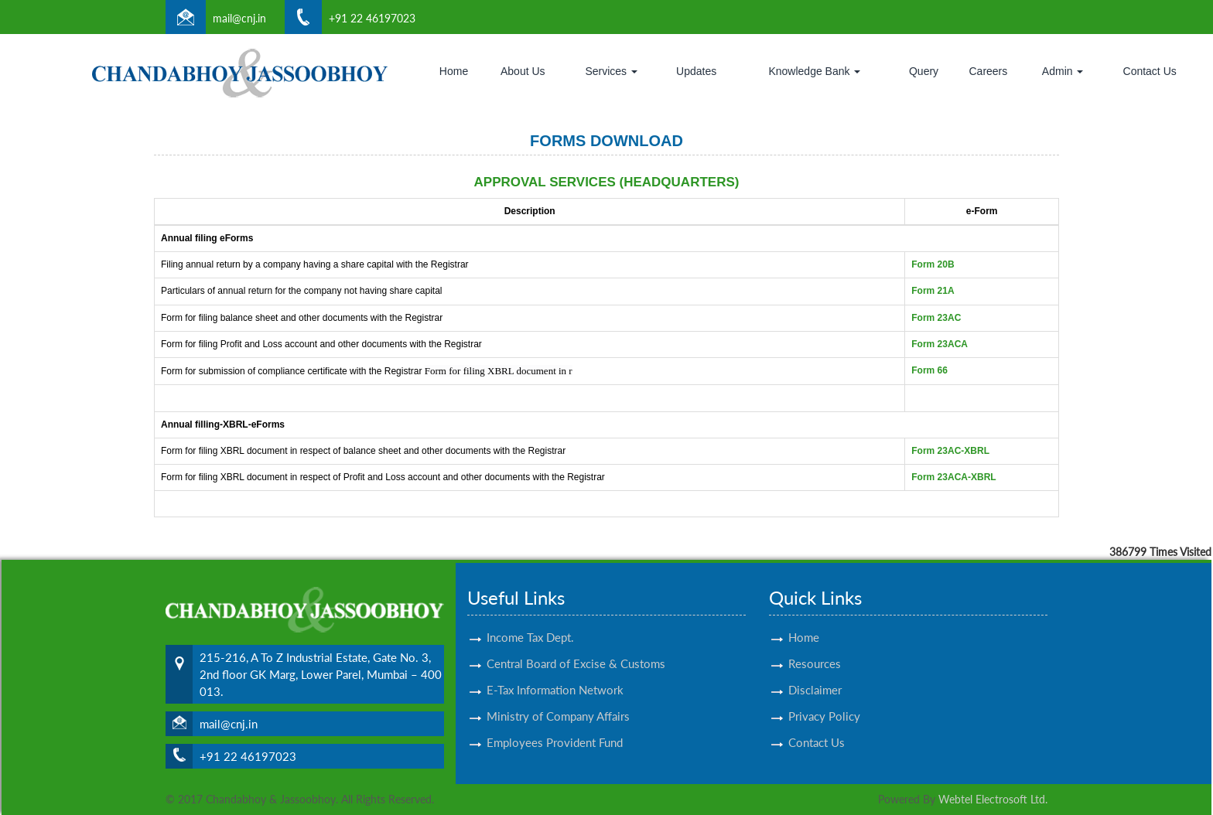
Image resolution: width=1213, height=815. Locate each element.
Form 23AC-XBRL (950, 450)
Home (453, 71)
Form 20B (932, 264)
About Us (523, 71)
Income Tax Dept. (530, 619)
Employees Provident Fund (555, 724)
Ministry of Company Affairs (558, 697)
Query (923, 71)
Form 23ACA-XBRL (953, 477)
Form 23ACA (939, 344)
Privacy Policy (824, 697)
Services (611, 71)
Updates (696, 71)
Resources (814, 645)
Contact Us (1150, 71)
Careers (988, 71)
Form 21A (932, 290)
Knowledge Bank (814, 71)
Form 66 (929, 370)
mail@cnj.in (239, 18)
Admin (1063, 71)
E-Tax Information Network (555, 671)
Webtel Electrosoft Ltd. (992, 799)
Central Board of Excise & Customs (576, 645)
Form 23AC (936, 317)
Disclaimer (815, 671)
